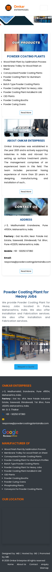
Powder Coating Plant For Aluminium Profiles (26, 460)
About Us (21, 564)
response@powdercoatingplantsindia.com (27, 261)
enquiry (45, 564)
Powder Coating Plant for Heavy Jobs (23, 467)
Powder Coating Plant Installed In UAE (22, 471)
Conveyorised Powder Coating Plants (23, 456)
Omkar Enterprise (18, 560)
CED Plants (9, 474)
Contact (33, 564)
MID (18, 553)
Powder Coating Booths (16, 478)
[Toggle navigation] (44, 8)
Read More (26, 112)
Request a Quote (26, 366)
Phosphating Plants (14, 485)
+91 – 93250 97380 (15, 414)
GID (35, 553)
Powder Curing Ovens (15, 481)
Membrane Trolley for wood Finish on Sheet (26, 452)
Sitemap (44, 568)
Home (11, 564)
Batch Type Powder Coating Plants (21, 463)
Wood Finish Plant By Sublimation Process (25, 449)
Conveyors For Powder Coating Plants (23, 489)
